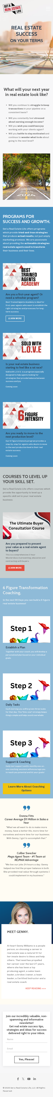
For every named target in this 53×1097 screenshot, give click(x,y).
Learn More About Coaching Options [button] (26, 788)
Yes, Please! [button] (26, 1059)
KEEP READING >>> (36, 988)
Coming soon (12, 386)
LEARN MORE (15, 318)
